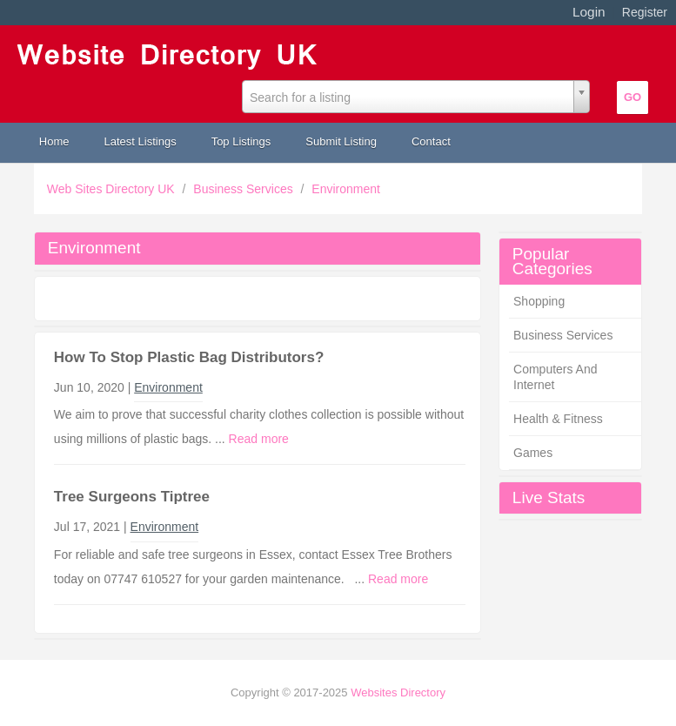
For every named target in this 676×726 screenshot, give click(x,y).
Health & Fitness (558, 419)
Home (54, 141)
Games (532, 453)
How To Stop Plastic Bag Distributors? (189, 357)
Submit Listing (341, 141)
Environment (345, 189)
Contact (431, 141)
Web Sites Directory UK (112, 189)
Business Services (244, 189)
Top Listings (241, 141)
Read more (259, 439)
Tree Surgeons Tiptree (132, 496)
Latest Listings (140, 141)
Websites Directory (398, 692)
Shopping (539, 301)
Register (644, 12)
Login (589, 11)
